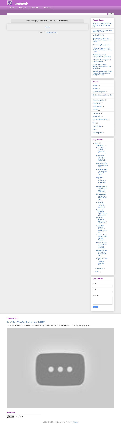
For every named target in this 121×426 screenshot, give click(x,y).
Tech (94, 123)
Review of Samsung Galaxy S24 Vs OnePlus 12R (101, 220)
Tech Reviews (97, 126)
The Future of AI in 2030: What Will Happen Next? (102, 31)
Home (12, 8)
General (95, 110)
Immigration (96, 113)
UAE (94, 129)
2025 (96, 272)
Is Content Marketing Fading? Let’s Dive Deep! (102, 60)
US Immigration (97, 133)
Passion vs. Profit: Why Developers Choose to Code (101, 261)
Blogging (95, 88)
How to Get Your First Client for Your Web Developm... (101, 245)
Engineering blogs (98, 35)
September (100, 145)
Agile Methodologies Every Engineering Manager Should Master (102, 40)
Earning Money (97, 106)
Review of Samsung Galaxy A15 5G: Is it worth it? (102, 212)
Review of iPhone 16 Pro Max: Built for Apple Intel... (101, 253)
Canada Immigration (99, 91)
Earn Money (96, 103)
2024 (96, 143)
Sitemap (47, 8)
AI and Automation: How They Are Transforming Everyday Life (102, 25)
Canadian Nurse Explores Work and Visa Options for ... (101, 237)
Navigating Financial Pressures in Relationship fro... (101, 180)
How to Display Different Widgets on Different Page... (102, 150)
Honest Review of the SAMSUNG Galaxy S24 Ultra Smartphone (102, 66)
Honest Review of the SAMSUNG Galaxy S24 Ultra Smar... (101, 189)
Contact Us (35, 8)
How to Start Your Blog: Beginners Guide (102, 165)
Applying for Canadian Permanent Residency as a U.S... (101, 229)
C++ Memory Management (101, 45)
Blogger (95, 85)
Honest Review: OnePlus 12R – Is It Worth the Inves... (101, 197)
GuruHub (21, 3)
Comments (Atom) (51, 32)
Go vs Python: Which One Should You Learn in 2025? (26, 322)
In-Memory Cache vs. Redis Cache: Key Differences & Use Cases (102, 49)
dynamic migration (98, 100)
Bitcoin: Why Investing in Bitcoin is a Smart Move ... (101, 158)
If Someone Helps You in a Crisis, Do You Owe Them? (101, 172)
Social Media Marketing (100, 119)
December (100, 268)
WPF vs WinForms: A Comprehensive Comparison (102, 55)
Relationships (97, 116)
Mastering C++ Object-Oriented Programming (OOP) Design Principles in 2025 (102, 73)
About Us (22, 8)
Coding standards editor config (102, 95)
